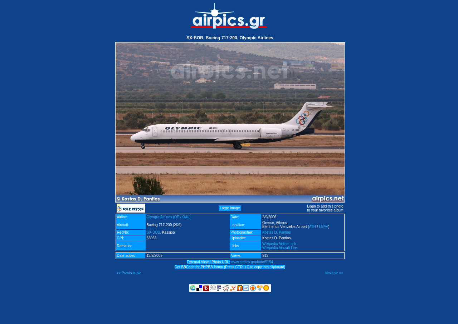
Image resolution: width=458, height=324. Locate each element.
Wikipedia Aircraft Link (279, 248)
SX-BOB (153, 232)
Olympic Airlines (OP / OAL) (169, 217)
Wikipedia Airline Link (279, 244)
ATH (312, 227)
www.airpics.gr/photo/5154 (252, 262)
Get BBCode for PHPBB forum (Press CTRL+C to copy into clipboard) (230, 267)
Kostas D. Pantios (276, 232)
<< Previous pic (129, 273)
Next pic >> (334, 273)
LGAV (323, 227)
